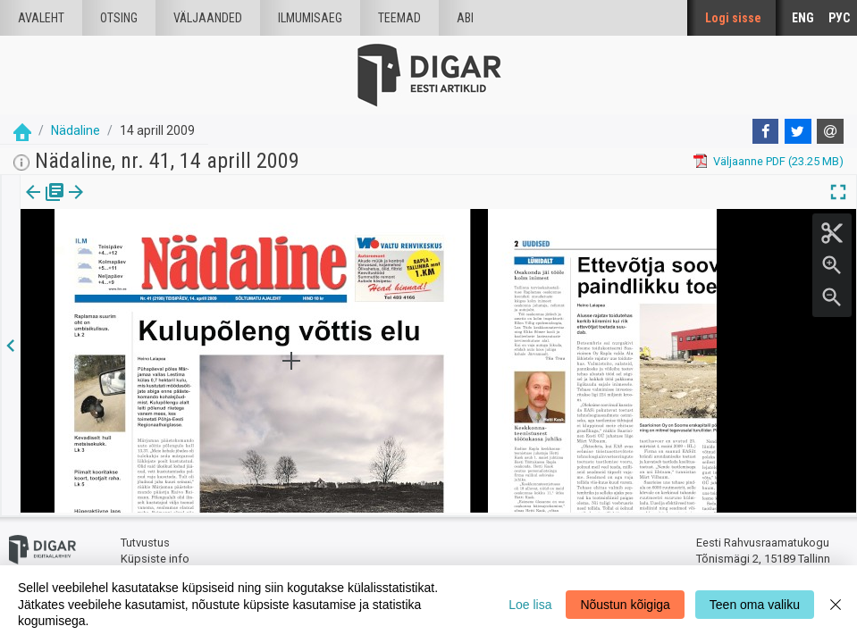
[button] (121, 204)
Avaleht (41, 18)
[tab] (45, 205)
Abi (465, 18)
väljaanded (207, 18)
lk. (109, 204)
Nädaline (75, 130)
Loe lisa (529, 604)
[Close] (835, 604)
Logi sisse (733, 18)
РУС (839, 18)
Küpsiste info (155, 556)
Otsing (119, 18)
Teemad (399, 18)
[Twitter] (798, 131)
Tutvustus (145, 540)
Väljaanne (45, 204)
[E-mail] (830, 131)
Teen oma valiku (755, 604)
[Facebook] (765, 131)
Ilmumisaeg (310, 18)
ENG (803, 18)
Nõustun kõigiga (624, 604)
